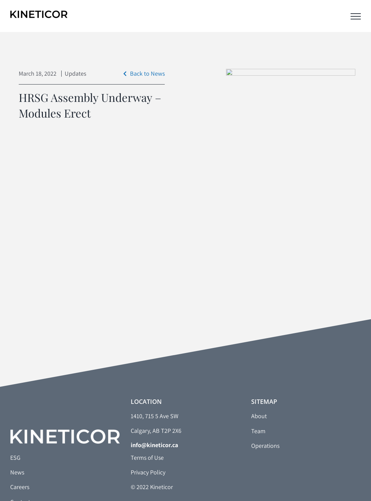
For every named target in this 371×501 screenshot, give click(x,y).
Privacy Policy (148, 472)
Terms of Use (147, 457)
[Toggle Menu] (355, 16)
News (17, 472)
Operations (265, 446)
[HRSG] (290, 154)
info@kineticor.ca (154, 445)
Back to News (144, 73)
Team (258, 431)
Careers (19, 487)
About (259, 416)
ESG (15, 457)
